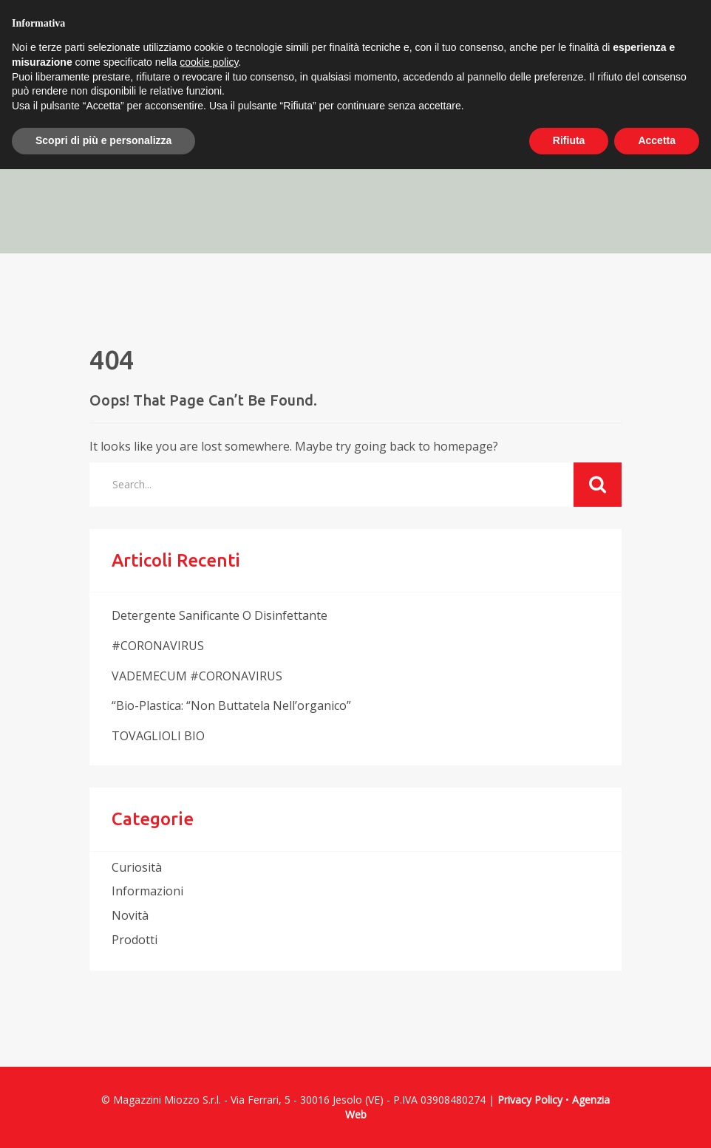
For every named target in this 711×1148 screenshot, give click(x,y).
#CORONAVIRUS (158, 646)
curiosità (137, 867)
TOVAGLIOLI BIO (158, 736)
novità (130, 915)
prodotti (134, 940)
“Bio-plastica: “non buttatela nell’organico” (231, 705)
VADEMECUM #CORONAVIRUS (197, 676)
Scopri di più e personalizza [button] (103, 140)
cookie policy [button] (209, 62)
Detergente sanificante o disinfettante (219, 615)
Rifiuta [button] (569, 140)
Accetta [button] (657, 140)
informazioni (147, 891)
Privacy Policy (529, 1100)
